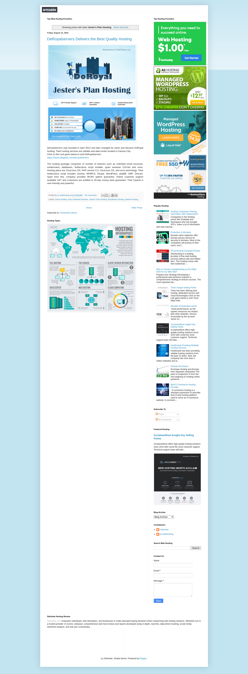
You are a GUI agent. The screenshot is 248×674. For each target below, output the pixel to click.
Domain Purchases (179, 366)
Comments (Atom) (68, 213)
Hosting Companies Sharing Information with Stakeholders (184, 212)
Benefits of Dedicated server (184, 306)
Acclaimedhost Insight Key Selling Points (183, 325)
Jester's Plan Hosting (98, 199)
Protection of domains (181, 232)
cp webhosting (166, 534)
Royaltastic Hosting (116, 199)
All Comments (163, 419)
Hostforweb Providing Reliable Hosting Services (185, 346)
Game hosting (61, 199)
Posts (160, 414)
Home (89, 208)
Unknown (164, 529)
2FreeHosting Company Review (185, 251)
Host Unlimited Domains (78, 199)
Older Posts (136, 208)
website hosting (131, 199)
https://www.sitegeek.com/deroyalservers (68, 157)
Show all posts (120, 27)
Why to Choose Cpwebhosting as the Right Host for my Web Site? (176, 270)
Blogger (143, 658)
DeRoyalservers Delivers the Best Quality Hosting (89, 39)
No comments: (91, 195)
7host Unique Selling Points (183, 287)
